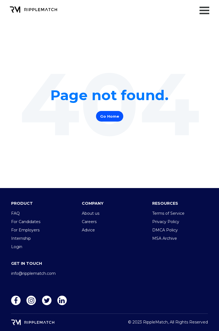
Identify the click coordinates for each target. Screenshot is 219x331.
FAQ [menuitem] (15, 213)
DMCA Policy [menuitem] (165, 230)
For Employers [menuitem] (25, 230)
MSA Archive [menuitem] (164, 238)
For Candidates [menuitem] (25, 221)
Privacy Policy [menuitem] (165, 221)
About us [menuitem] (90, 213)
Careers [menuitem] (89, 221)
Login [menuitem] (16, 246)
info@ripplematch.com (33, 273)
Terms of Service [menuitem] (168, 213)
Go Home (109, 116)
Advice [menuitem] (88, 230)
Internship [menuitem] (21, 238)
